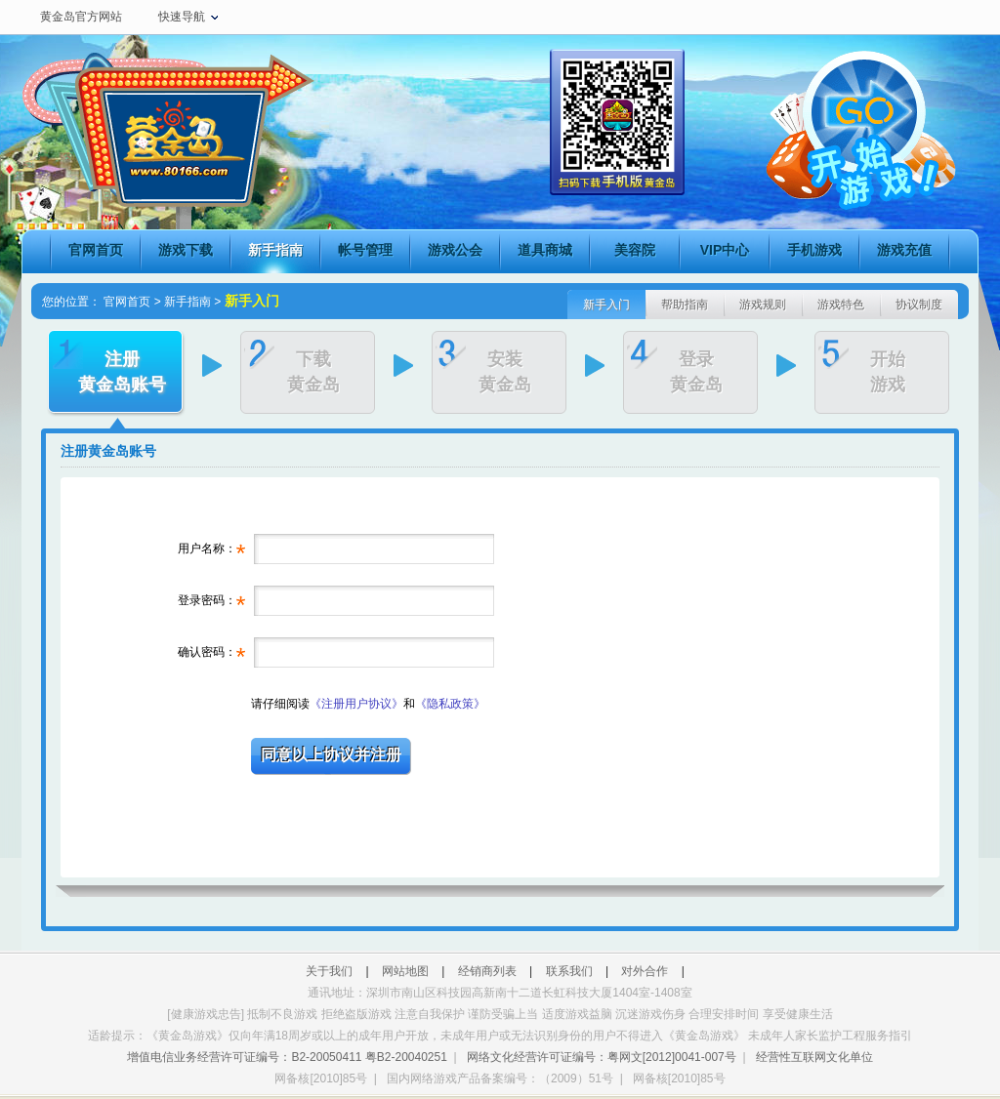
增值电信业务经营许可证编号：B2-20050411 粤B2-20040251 (286, 1057)
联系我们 (569, 971)
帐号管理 (365, 250)
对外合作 (644, 971)
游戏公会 (455, 250)
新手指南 (275, 250)
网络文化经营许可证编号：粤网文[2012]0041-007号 (601, 1057)
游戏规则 (762, 304)
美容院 (634, 250)
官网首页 (95, 250)
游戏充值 (904, 250)
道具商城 (545, 250)
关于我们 (329, 971)
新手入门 (606, 304)
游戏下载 (185, 250)
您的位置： (71, 301)
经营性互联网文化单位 (814, 1057)
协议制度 (919, 304)
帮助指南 (684, 304)
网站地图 (405, 971)
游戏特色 (840, 304)
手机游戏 (814, 250)
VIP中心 (725, 250)
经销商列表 (487, 971)
